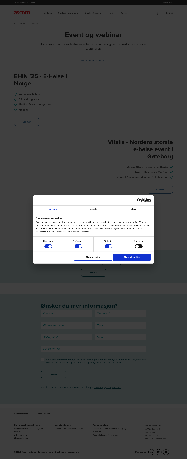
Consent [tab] (53, 209)
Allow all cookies (132, 257)
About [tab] (134, 209)
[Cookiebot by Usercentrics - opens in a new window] (139, 200)
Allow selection (93, 257)
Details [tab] (93, 209)
